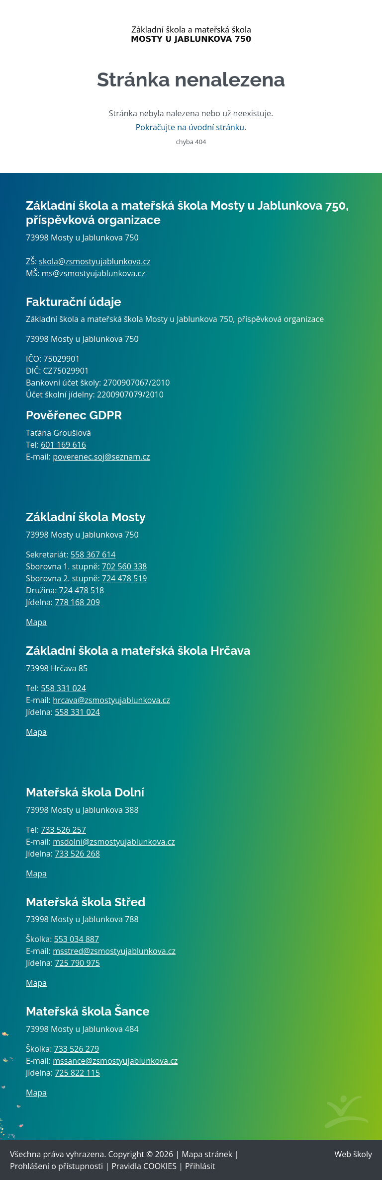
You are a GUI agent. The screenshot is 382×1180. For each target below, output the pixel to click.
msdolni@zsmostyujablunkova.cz (114, 841)
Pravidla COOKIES (144, 1166)
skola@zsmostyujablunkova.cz (94, 261)
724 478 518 (81, 590)
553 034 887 (76, 939)
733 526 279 (76, 1048)
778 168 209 (77, 602)
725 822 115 (77, 1072)
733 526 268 (77, 853)
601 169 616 (63, 444)
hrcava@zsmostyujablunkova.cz (111, 700)
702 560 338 (124, 566)
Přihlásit (200, 1166)
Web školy (353, 1154)
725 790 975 (77, 962)
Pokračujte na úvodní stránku (190, 127)
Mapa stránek (207, 1154)
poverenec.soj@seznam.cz (101, 456)
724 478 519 (124, 578)
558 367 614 (93, 554)
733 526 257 (63, 829)
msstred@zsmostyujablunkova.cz (114, 950)
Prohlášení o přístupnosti (56, 1166)
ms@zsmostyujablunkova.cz (93, 273)
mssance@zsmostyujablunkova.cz (115, 1060)
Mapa (36, 622)
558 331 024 (63, 688)
